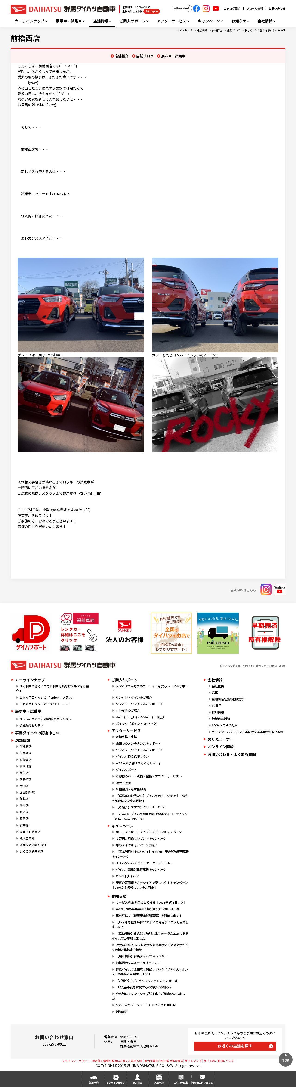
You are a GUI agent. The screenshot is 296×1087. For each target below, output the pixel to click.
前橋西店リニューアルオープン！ (138, 962)
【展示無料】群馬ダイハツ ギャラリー (142, 956)
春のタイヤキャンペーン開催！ (137, 845)
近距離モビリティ (31, 725)
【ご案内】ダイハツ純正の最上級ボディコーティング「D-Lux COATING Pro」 (149, 816)
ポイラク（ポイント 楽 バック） (137, 723)
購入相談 (137, 1082)
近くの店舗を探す (32, 851)
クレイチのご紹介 (128, 710)
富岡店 (24, 818)
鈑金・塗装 (123, 783)
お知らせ (238, 21)
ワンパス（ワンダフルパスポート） (140, 704)
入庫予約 (159, 1082)
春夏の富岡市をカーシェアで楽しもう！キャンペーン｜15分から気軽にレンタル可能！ (150, 885)
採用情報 (218, 712)
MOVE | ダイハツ (127, 876)
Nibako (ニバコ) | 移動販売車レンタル (45, 719)
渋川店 (24, 805)
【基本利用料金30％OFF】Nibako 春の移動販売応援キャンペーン (150, 854)
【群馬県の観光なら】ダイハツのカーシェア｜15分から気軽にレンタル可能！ (150, 798)
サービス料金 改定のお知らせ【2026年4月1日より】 (151, 902)
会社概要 (218, 686)
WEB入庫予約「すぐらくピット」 (139, 763)
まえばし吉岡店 (30, 831)
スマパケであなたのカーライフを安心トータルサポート (150, 688)
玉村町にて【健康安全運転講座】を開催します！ (149, 915)
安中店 (24, 825)
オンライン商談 (221, 746)
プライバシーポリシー (76, 1061)
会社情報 (265, 21)
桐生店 (24, 772)
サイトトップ (184, 30)
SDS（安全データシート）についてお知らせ (146, 1005)
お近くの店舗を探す (235, 1046)
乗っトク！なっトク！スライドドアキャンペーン (149, 832)
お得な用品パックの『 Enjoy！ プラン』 (47, 697)
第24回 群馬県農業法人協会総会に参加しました (148, 909)
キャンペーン (209, 21)
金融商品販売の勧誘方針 (228, 699)
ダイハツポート (126, 769)
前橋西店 (217, 30)
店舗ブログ (233, 30)
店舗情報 (100, 21)
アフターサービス (171, 21)
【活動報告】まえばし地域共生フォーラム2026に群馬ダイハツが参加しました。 (150, 936)
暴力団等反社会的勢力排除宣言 (163, 1061)
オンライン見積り (115, 1082)
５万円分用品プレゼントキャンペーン (141, 838)
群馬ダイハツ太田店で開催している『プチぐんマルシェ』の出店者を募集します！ (150, 971)
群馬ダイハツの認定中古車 (37, 732)
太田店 (24, 786)
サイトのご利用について (219, 1061)
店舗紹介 (122, 55)
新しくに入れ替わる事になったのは (265, 30)
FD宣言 (217, 705)
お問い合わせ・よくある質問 (232, 754)
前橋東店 (26, 746)
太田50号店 (27, 792)
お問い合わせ (277, 8)
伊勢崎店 (26, 779)
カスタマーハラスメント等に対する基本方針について (248, 732)
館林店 (24, 799)
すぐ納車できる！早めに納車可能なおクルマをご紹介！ (52, 688)
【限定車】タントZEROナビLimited (45, 704)
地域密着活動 (221, 718)
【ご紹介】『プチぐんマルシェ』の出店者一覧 (147, 980)
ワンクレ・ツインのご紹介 (134, 697)
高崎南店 (26, 759)
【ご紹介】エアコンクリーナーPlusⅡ (141, 807)
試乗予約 (94, 1082)
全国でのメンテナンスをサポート (138, 743)
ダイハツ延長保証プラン (132, 756)
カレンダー (151, 11)
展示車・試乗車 (69, 21)
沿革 (215, 692)
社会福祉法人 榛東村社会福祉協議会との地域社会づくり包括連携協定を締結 (150, 947)
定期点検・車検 (126, 737)
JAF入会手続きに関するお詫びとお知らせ (144, 987)
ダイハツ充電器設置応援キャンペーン (141, 869)
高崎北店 (26, 766)
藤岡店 (24, 812)
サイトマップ (193, 1061)
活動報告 (122, 1011)
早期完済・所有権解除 (131, 789)
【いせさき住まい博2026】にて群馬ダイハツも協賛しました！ (150, 924)
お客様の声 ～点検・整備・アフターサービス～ (149, 776)
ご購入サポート (132, 21)
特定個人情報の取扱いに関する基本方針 (117, 1061)
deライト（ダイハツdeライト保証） (141, 717)
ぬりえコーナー (221, 739)
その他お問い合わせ (202, 1082)
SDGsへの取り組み (224, 725)
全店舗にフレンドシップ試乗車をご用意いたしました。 (148, 996)
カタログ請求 (232, 8)
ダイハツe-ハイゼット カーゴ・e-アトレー (145, 863)
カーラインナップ (29, 21)
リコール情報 (254, 8)
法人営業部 (27, 838)
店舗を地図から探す (33, 845)
